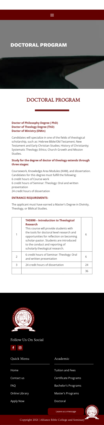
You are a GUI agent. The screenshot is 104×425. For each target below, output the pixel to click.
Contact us (17, 378)
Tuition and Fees (65, 370)
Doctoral (60, 401)
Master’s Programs (66, 393)
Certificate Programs (67, 378)
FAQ (13, 385)
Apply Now (17, 401)
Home (14, 370)
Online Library (19, 393)
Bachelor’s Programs (67, 385)
